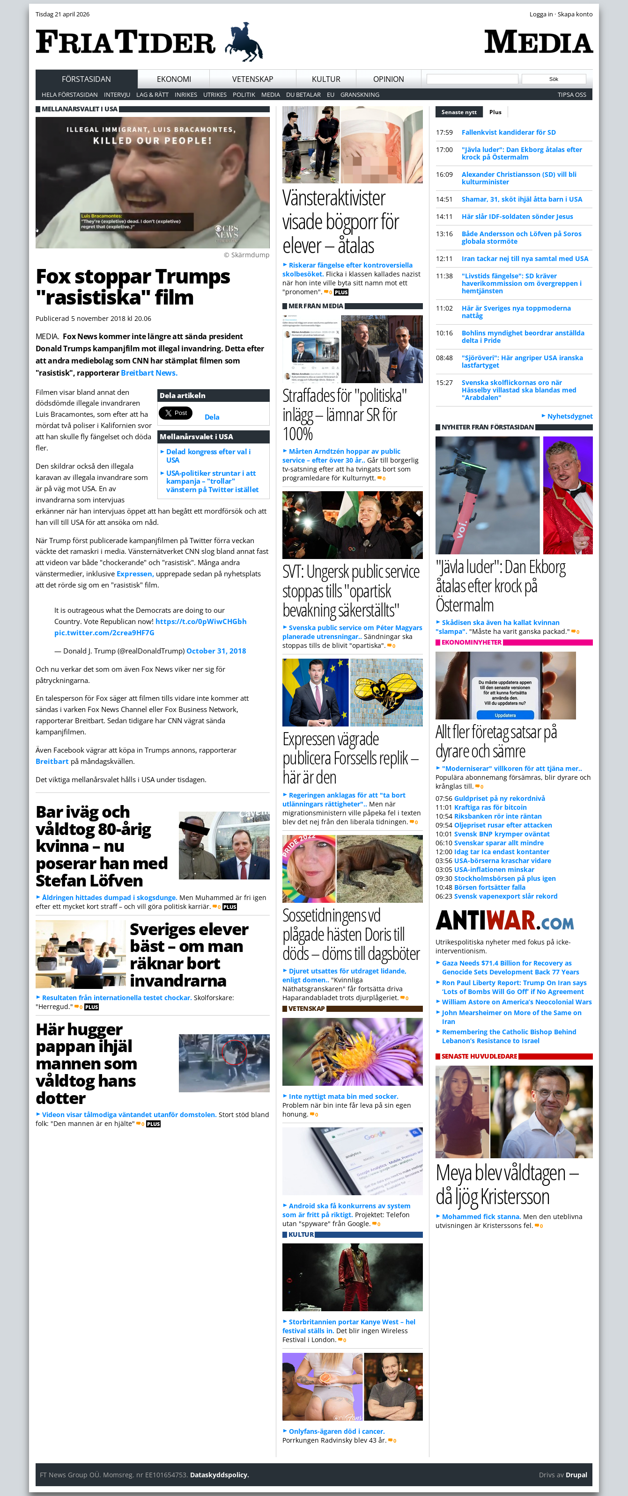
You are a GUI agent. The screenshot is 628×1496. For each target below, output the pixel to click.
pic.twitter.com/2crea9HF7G (104, 632)
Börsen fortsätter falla (489, 887)
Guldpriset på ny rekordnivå (499, 798)
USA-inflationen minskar (494, 869)
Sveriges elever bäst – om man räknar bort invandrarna (189, 954)
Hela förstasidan (70, 94)
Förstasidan (86, 79)
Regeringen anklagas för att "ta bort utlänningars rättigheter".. (344, 799)
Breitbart (52, 761)
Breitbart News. (149, 373)
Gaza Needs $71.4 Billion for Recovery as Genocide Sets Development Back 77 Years (510, 967)
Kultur (326, 79)
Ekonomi (174, 79)
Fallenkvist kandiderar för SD (509, 132)
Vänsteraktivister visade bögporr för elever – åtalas (340, 220)
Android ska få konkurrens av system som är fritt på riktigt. (346, 1210)
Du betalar (303, 94)
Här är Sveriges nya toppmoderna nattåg (516, 312)
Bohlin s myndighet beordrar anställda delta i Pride (523, 336)
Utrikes (215, 94)
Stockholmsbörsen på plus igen (505, 878)
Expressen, (135, 573)
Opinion (388, 79)
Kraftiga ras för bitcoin (490, 807)
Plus (495, 112)
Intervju (117, 94)
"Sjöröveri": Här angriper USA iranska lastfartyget (522, 361)
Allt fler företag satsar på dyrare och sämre (496, 741)
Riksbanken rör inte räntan (498, 816)
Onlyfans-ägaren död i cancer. (337, 1431)
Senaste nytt (462, 111)
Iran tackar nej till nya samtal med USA (525, 258)
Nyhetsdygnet (570, 416)
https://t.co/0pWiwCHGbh (201, 621)
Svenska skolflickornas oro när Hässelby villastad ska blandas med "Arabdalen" (519, 390)
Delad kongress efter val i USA (208, 456)
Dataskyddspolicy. (219, 1474)
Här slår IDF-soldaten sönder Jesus (517, 216)
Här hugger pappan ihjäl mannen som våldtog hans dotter (87, 1063)
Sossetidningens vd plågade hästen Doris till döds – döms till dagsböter (351, 933)
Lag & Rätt (152, 94)
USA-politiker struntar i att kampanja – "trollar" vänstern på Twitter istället (212, 481)
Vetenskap (252, 79)
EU (330, 94)
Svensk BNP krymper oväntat (502, 833)
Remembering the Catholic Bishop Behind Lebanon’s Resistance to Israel (509, 1036)
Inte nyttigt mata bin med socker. (344, 1096)
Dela (212, 416)
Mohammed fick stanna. (481, 1216)
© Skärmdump (247, 254)
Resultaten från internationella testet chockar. (117, 997)
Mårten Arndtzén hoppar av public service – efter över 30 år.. (341, 456)
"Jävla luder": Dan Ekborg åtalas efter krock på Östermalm (522, 153)
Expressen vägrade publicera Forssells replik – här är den (350, 757)
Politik (244, 94)
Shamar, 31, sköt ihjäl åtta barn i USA (522, 199)
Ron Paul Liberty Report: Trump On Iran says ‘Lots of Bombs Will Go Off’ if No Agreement (514, 987)
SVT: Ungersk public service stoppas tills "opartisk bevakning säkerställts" (351, 589)
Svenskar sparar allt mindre (499, 842)
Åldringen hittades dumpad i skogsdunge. (109, 897)
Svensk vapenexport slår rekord (506, 896)
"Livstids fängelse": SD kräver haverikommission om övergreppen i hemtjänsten (522, 283)
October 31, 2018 (216, 650)
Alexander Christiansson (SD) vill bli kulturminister (519, 178)
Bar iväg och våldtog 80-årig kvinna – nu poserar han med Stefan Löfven (102, 845)
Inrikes (186, 94)
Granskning (359, 94)
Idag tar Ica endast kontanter (501, 851)
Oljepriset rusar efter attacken (503, 825)
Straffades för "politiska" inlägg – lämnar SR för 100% (344, 413)
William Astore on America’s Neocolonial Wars (517, 1001)
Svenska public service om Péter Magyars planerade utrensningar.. (352, 632)
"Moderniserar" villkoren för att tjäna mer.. (512, 768)
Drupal (576, 1474)
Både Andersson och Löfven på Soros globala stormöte (522, 237)
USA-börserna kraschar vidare (502, 860)
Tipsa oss (572, 94)
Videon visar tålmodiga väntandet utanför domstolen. (129, 1114)
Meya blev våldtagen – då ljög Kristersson (507, 1183)
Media (270, 94)
